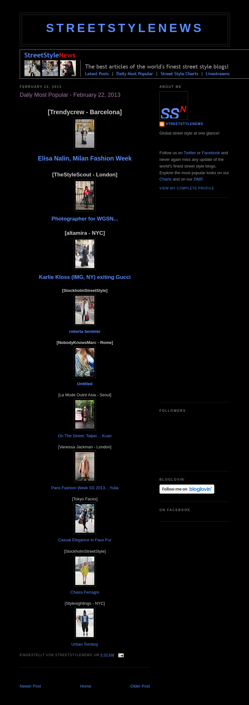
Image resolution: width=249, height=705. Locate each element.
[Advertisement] (94, 676)
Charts (165, 179)
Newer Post (30, 686)
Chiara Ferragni (85, 592)
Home (85, 686)
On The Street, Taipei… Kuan (84, 435)
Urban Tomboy (84, 644)
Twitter (190, 152)
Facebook (211, 152)
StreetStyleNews (125, 28)
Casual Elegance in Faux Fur (84, 539)
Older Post (140, 686)
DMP (198, 179)
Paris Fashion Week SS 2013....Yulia (84, 487)
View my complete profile (186, 188)
